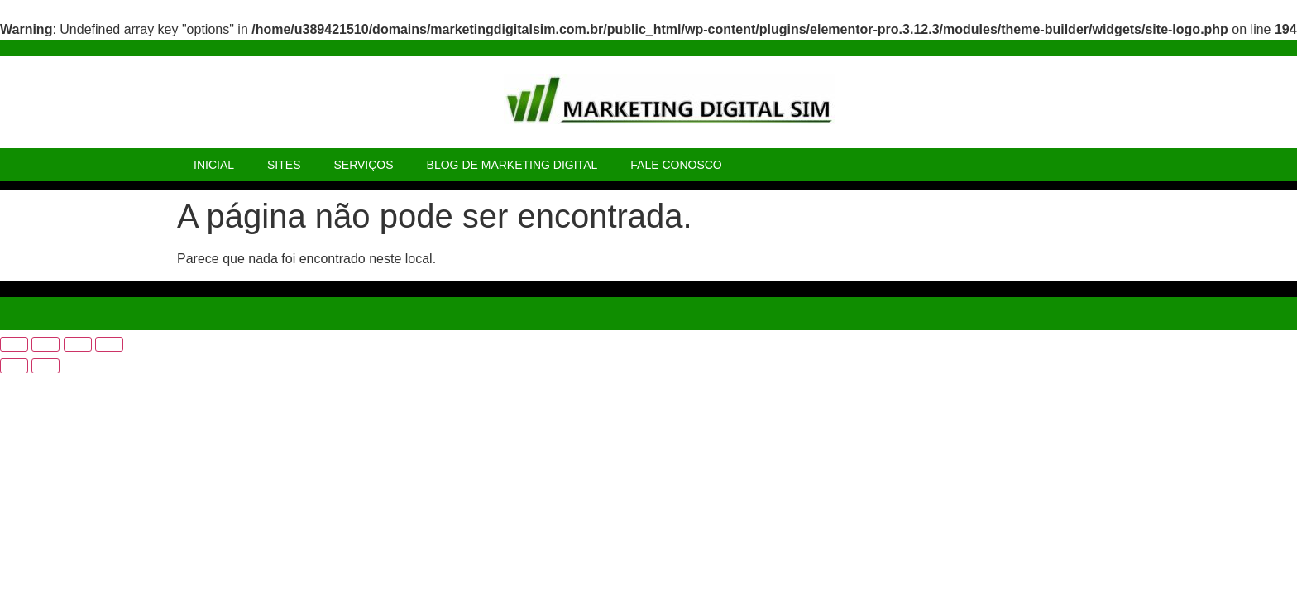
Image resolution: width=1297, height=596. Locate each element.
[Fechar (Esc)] (109, 344)
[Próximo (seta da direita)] (45, 365)
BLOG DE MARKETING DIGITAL (512, 164)
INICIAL (214, 164)
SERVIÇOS (363, 164)
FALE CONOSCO (675, 164)
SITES (283, 164)
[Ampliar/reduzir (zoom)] (14, 344)
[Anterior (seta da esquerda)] (14, 365)
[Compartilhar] (78, 344)
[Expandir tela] (45, 344)
